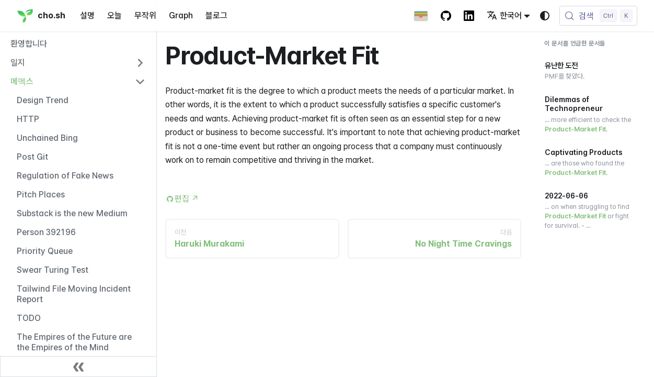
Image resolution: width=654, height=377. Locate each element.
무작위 (145, 15)
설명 (87, 15)
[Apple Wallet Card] (420, 15)
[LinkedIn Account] (468, 15)
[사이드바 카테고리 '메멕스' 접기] (140, 81)
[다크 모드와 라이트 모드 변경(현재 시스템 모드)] (544, 15)
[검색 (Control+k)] (598, 16)
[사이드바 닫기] (78, 366)
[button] (78, 62)
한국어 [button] (504, 15)
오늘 (114, 15)
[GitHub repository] (445, 15)
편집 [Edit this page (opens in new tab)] (187, 199)
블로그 (216, 15)
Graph (181, 15)
